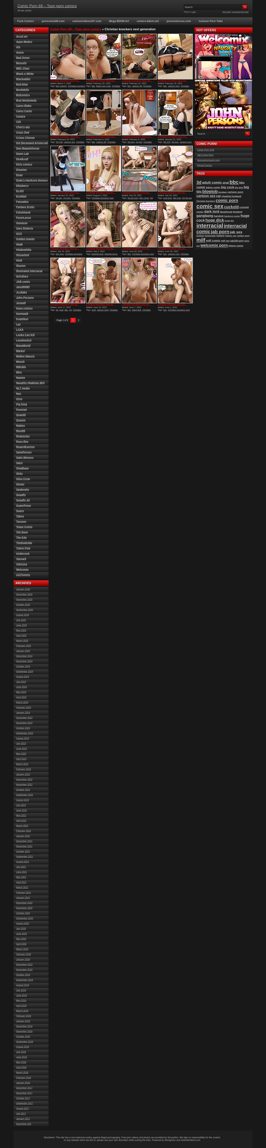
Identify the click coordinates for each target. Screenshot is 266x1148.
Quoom (21, 420)
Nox (18, 393)
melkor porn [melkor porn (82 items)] (243, 236)
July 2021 (21, 867)
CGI (18, 121)
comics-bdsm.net (148, 21)
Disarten (21, 169)
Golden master (25, 238)
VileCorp (21, 564)
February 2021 (23, 892)
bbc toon (177, 198)
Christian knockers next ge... (100, 192)
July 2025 (21, 620)
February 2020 (23, 954)
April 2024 (21, 697)
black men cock (103, 86)
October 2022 (23, 790)
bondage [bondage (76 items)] (222, 192)
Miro (19, 372)
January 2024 (23, 712)
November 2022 (24, 784)
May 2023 (21, 754)
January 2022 (23, 836)
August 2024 (22, 676)
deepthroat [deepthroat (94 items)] (226, 212)
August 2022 (22, 800)
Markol (20, 350)
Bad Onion (23, 57)
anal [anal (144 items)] (226, 182)
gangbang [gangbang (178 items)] (204, 216)
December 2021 (24, 841)
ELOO (20, 191)
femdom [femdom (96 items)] (237, 211)
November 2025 (24, 599)
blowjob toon (97, 254)
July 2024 (21, 682)
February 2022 (23, 831)
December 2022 (24, 779)
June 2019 (21, 995)
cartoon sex (69, 142)
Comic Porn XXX (205, 150)
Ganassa (21, 222)
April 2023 (21, 759)
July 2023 (21, 743)
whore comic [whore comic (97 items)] (235, 245)
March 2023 (22, 764)
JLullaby (21, 292)
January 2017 (23, 1119)
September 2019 (24, 980)
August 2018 (22, 1047)
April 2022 (21, 820)
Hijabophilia (23, 249)
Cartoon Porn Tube (211, 21)
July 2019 (21, 990)
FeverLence (23, 217)
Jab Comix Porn (205, 155)
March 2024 (22, 702)
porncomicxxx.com (179, 21)
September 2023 (24, 733)
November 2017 (24, 1093)
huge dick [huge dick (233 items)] (214, 220)
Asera (20, 52)
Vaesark (21, 558)
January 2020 (23, 959)
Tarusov (21, 521)
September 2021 (24, 856)
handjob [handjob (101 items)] (219, 216)
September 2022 (24, 795)
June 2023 (21, 748)
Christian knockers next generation (103, 87)
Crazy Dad (22, 132)
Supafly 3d (23, 500)
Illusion (21, 265)
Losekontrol (23, 340)
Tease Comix (24, 526)
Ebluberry (22, 185)
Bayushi (21, 63)
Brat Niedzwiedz (26, 100)
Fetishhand (23, 212)
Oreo (19, 398)
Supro (20, 510)
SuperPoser (23, 505)
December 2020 (24, 903)
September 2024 (24, 671)
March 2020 (22, 949)
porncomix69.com (53, 21)
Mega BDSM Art (119, 21)
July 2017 (21, 1113)
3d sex (59, 198)
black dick (136, 310)
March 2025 (22, 640)
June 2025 (21, 625)
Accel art (21, 36)
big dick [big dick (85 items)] (239, 187)
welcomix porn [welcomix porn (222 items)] (214, 245)
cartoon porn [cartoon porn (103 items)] (235, 192)
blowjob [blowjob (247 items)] (210, 191)
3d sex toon (132, 198)
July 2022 (21, 805)
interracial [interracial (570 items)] (209, 225)
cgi (70, 310)
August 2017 (22, 1108)
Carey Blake (23, 105)
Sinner (20, 484)
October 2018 (23, 1036)
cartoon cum (173, 254)
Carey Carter (24, 111)
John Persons (25, 297)
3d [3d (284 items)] (198, 182)
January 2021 (23, 897)
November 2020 (24, 908)
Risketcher (23, 436)
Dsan (19, 175)
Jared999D (23, 286)
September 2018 (24, 1041)
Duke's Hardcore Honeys (32, 180)
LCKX (19, 329)
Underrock (23, 553)
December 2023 (24, 718)
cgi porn (67, 198)
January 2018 (23, 1083)
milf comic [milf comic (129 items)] (213, 240)
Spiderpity (22, 489)
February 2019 (23, 1016)
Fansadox (22, 201)
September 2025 (24, 610)
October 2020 (23, 913)
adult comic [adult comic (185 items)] (212, 183)
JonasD (21, 302)
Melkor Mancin (25, 356)
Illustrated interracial (29, 270)
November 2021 (24, 846)
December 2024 (24, 656)
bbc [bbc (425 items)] (234, 182)
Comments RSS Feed (240, 12)
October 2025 (23, 604)
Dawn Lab (22, 153)
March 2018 (22, 1072)
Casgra (20, 116)
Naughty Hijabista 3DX (30, 382)
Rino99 (20, 430)
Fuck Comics (25, 21)
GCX (19, 233)
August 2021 (22, 861)
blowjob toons (111, 254)
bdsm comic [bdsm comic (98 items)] (213, 187)
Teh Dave (22, 532)
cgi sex (139, 142)
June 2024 (21, 687)
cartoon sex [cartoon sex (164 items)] (206, 196)
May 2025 (21, 630)
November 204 (23, 1124)
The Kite (21, 537)
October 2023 (23, 728)
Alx (18, 47)
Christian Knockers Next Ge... (65, 80)
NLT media (23, 388)
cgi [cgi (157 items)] (218, 196)
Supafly (21, 494)
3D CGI (59, 142)
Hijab (19, 244)
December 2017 (24, 1088)
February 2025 (23, 646)
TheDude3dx (24, 542)
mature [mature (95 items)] (220, 235)
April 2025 (21, 635)
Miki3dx (21, 366)
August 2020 (22, 923)
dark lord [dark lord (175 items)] (211, 211)
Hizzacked (22, 254)
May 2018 (21, 1062)
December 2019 (24, 964)
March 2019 (22, 1011)
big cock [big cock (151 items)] (227, 187)
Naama (20, 377)
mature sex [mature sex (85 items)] (231, 236)
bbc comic (144, 198)
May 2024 (21, 692)
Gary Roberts (24, 228)
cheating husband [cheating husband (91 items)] (231, 196)
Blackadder (23, 79)
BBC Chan (22, 68)
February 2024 (23, 707)
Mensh (20, 361)
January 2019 (23, 1021)
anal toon (167, 198)
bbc (93, 86)
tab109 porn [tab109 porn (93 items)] (237, 241)
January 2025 (23, 651)
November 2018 (24, 1031)
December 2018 (24, 1026)
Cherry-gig (23, 127)
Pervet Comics (204, 165)
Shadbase (22, 468)
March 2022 (22, 825)
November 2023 (24, 723)
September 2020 (24, 918)
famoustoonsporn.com (208, 160)
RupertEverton (25, 446)
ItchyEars (22, 276)
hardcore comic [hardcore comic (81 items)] (232, 216)
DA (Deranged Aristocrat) (32, 143)
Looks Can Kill (25, 334)
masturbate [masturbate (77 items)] (210, 236)
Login (194, 12)
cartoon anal (102, 310)
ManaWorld (23, 345)
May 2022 (21, 815)
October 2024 (23, 666)
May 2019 (21, 1000)
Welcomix (22, 569)
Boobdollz (22, 89)
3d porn (131, 142)
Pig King (21, 404)
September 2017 (24, 1103)
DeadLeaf (22, 159)
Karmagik (22, 313)
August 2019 (22, 985)
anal (61, 310)
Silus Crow (23, 478)
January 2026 (23, 589)
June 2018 (21, 1057)
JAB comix (23, 281)
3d (57, 310)
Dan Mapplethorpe (27, 148)
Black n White (25, 73)
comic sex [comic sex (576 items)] (210, 206)
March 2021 (22, 887)
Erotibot (21, 196)
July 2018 (21, 1052)
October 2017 (23, 1098)
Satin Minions (25, 457)
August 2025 (22, 615)
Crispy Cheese (25, 137)
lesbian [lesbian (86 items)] (200, 235)
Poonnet (21, 409)
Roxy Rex (22, 441)
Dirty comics (24, 164)
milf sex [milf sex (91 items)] (225, 241)
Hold (19, 260)
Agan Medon (24, 41)
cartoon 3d (137, 86)
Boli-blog (22, 84)
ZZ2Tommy (23, 574)
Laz (18, 324)
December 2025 (24, 594)
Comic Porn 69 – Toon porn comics (47, 6)
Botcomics (23, 95)
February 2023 (23, 769)
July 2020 (21, 928)
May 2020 (21, 939)
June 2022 (21, 810)
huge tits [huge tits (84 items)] (229, 221)
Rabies (20, 425)
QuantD (21, 414)
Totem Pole (23, 548)
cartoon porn (174, 86)
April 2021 (21, 882)
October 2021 (23, 851)
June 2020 (21, 933)
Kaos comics (24, 308)
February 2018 (23, 1077)
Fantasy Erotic (25, 207)
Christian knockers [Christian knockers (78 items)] (205, 201)
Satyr (19, 462)
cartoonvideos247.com (86, 21)
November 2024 (24, 661)
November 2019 (24, 969)
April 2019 (21, 1005)
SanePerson (24, 452)
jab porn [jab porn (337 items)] (220, 231)
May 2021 (21, 877)
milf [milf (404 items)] (200, 240)
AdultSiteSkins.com (190, 1140)
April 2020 (21, 944)
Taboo (20, 516)
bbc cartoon (61, 86)
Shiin (19, 473)
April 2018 (21, 1067)
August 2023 (22, 738)
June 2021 (21, 872)
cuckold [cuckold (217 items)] (231, 207)
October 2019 (23, 975)
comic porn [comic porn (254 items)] (227, 200)
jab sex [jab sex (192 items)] (236, 232)
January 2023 (23, 774)
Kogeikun (22, 318)
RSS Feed (227, 12)
